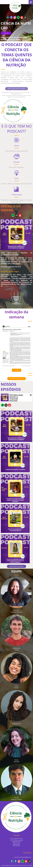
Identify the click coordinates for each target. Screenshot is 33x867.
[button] (6, 33)
